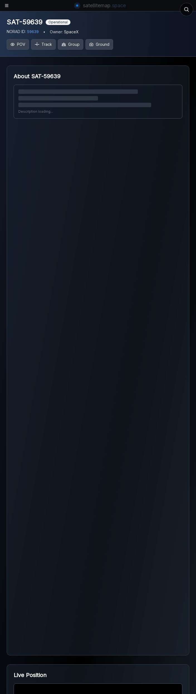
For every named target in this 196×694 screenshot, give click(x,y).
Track (43, 44)
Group (71, 44)
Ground (99, 44)
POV (17, 44)
